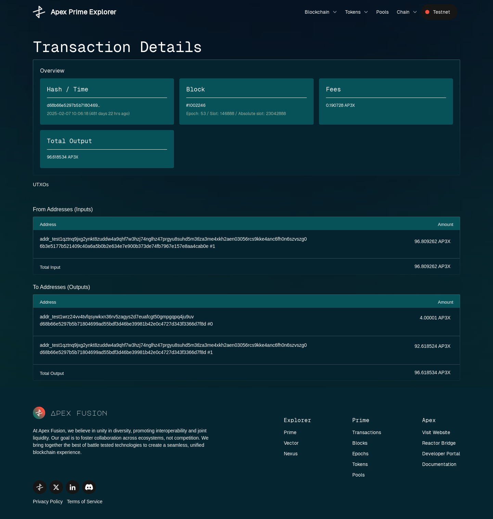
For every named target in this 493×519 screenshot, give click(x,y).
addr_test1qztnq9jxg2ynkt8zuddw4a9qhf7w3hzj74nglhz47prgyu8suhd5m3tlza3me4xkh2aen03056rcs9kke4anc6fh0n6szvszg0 (173, 239)
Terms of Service (84, 501)
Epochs (360, 453)
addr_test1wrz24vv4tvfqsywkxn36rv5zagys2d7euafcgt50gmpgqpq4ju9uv (117, 316)
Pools (382, 12)
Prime (290, 432)
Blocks (359, 443)
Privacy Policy (48, 501)
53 (203, 113)
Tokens (357, 12)
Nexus (291, 453)
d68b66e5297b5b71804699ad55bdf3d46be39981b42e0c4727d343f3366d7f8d (123, 324)
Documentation (439, 464)
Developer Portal (441, 453)
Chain (407, 12)
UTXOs (41, 184)
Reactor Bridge (439, 443)
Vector (291, 443)
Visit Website (436, 432)
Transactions (366, 432)
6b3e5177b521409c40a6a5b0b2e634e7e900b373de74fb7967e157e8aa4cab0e (124, 246)
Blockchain (321, 12)
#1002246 (195, 105)
